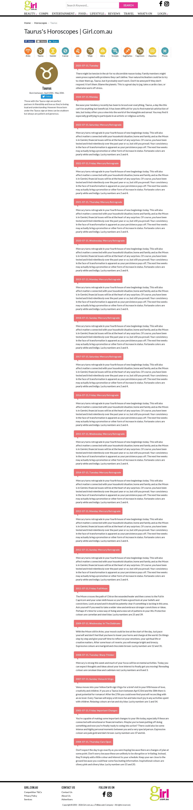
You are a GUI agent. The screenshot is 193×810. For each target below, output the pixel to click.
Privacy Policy (30, 795)
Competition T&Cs (33, 792)
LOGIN (162, 13)
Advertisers (67, 799)
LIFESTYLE (97, 13)
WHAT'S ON (145, 13)
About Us (66, 795)
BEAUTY (29, 13)
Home (27, 22)
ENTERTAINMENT (63, 13)
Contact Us (67, 792)
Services (28, 799)
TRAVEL (129, 13)
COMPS (43, 13)
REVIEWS (114, 13)
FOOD (82, 13)
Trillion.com (100, 805)
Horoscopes (40, 22)
